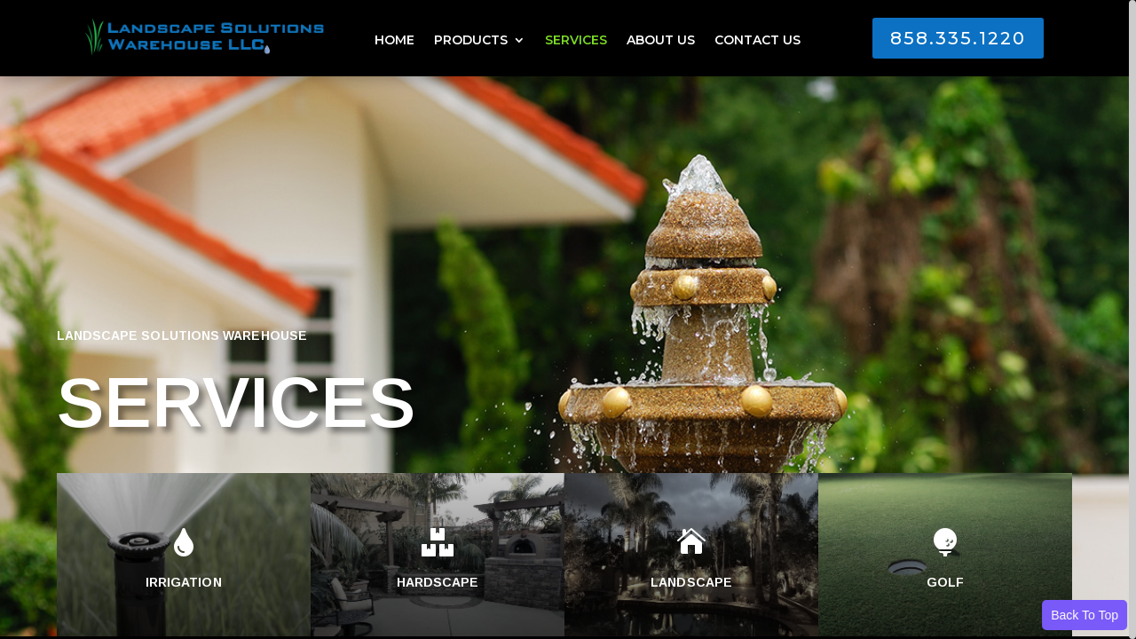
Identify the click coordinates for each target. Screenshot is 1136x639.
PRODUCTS (471, 41)
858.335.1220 (958, 38)
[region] (568, 319)
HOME (394, 41)
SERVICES (576, 41)
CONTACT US (757, 41)
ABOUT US (661, 41)
